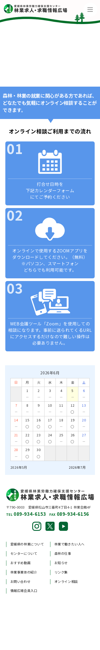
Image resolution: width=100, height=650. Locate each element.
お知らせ (61, 562)
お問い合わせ (20, 581)
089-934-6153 (30, 513)
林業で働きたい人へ (69, 544)
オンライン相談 (66, 581)
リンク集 (61, 572)
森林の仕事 (62, 553)
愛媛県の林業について (27, 544)
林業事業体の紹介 (23, 572)
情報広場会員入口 (23, 590)
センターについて (23, 553)
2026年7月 (77, 467)
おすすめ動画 (20, 562)
